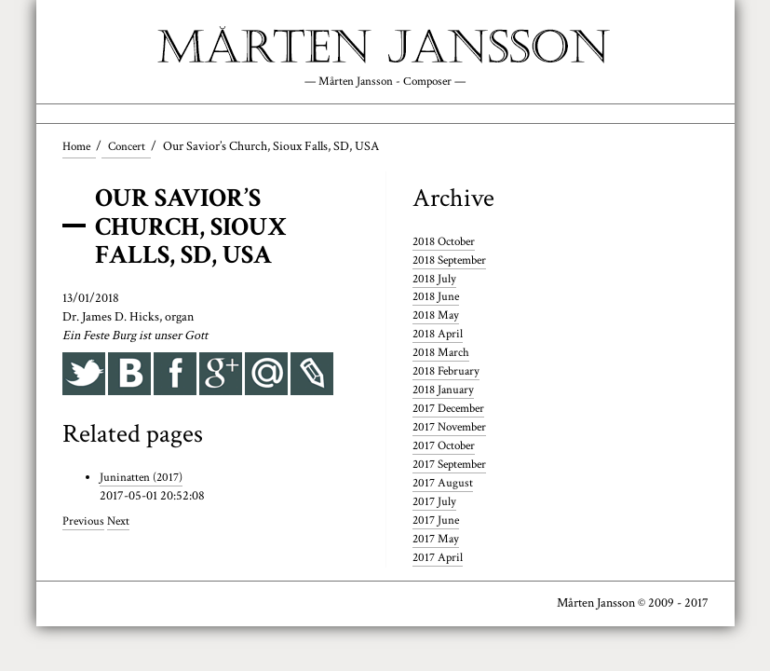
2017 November (453, 428)
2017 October (446, 447)
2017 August (443, 484)
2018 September (453, 261)
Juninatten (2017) (143, 479)
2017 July (435, 503)
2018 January (445, 391)
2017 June (437, 522)
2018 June (437, 298)
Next (122, 522)
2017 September (453, 466)
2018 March (442, 354)
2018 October (446, 243)
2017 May (437, 540)
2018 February (448, 372)
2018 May (437, 316)
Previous (84, 522)
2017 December (452, 410)
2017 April (439, 559)
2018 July (435, 280)
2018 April (439, 335)
